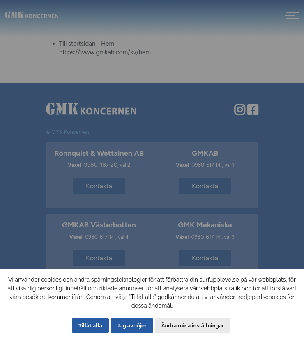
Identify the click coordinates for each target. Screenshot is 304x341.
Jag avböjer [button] (132, 325)
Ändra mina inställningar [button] (192, 325)
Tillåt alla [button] (90, 325)
